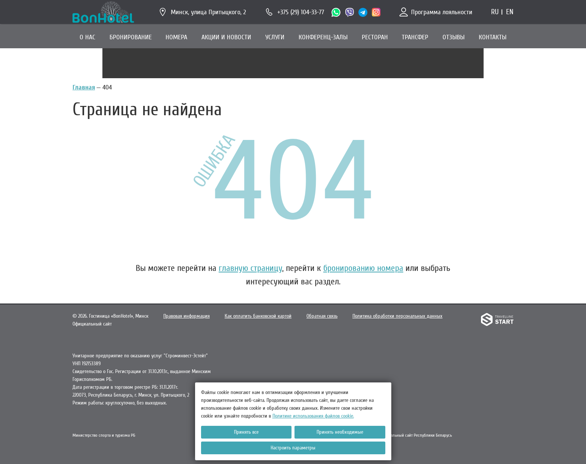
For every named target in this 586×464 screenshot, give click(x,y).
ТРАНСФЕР (415, 37)
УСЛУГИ (274, 37)
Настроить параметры (293, 448)
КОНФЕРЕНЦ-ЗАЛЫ (323, 37)
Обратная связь (321, 316)
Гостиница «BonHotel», (118, 316)
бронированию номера (363, 268)
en (509, 11)
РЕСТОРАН (375, 37)
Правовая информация (186, 316)
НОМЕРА (176, 37)
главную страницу (250, 268)
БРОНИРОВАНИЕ (131, 37)
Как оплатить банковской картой (258, 316)
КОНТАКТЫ (492, 37)
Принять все (246, 432)
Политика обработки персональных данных (397, 316)
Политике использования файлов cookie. (313, 416)
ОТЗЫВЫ (453, 37)
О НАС (87, 37)
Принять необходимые (340, 432)
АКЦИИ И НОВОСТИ (226, 37)
